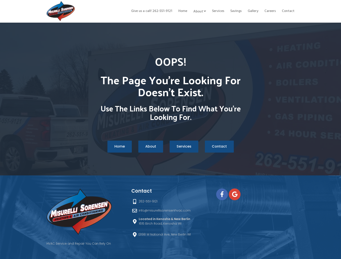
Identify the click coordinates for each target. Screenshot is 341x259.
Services (218, 11)
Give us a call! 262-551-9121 (151, 11)
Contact (288, 11)
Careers (270, 11)
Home (182, 11)
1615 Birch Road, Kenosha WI (164, 221)
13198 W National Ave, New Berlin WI (164, 234)
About (198, 11)
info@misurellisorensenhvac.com (165, 210)
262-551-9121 (148, 201)
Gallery (253, 11)
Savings (236, 11)
